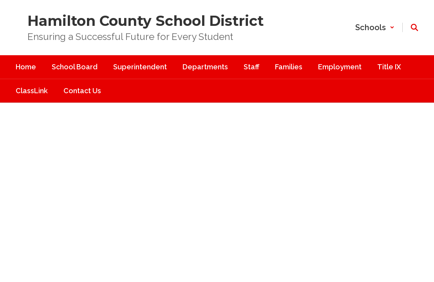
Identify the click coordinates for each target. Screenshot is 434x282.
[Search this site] (414, 27)
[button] (374, 27)
